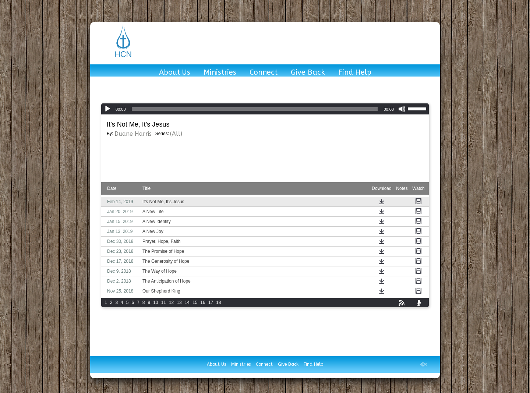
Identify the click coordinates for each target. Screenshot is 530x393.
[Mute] (402, 109)
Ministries (220, 73)
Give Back (308, 73)
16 (202, 302)
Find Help (354, 73)
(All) (176, 133)
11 (163, 302)
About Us (174, 73)
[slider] (255, 109)
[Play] (107, 109)
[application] (265, 108)
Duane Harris (133, 133)
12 (171, 302)
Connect (264, 73)
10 (155, 302)
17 (210, 302)
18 (218, 302)
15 (194, 302)
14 (187, 302)
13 (179, 302)
